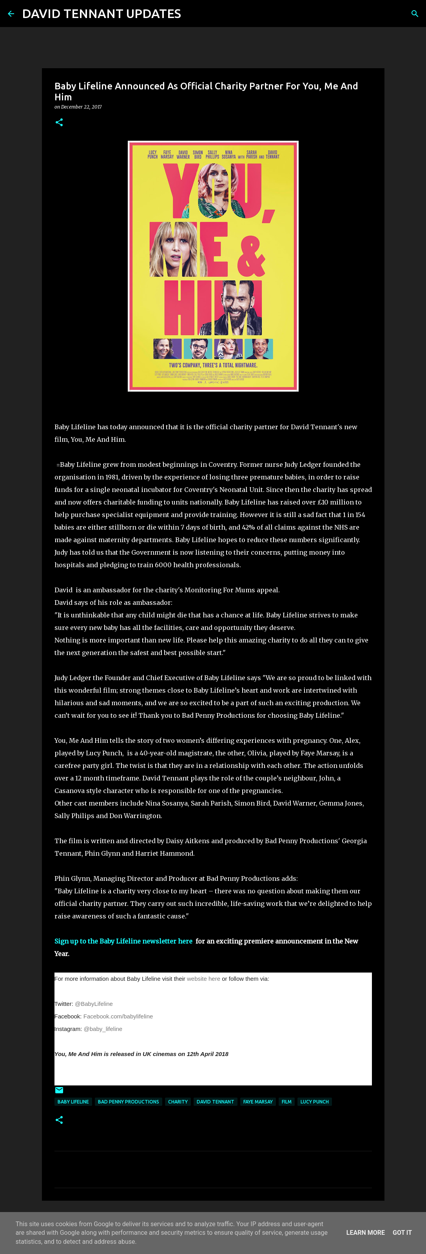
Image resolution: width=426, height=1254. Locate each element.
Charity (178, 1101)
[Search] (192, 13)
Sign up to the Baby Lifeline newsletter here (124, 941)
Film (287, 1101)
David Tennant (215, 1101)
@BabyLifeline (94, 1003)
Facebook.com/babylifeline (118, 1016)
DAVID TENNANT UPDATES (101, 13)
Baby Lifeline (73, 1101)
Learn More (365, 1232)
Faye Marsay (258, 1101)
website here (203, 978)
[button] (59, 123)
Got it (402, 1232)
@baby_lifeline (103, 1028)
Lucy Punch (315, 1101)
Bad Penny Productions (128, 1101)
